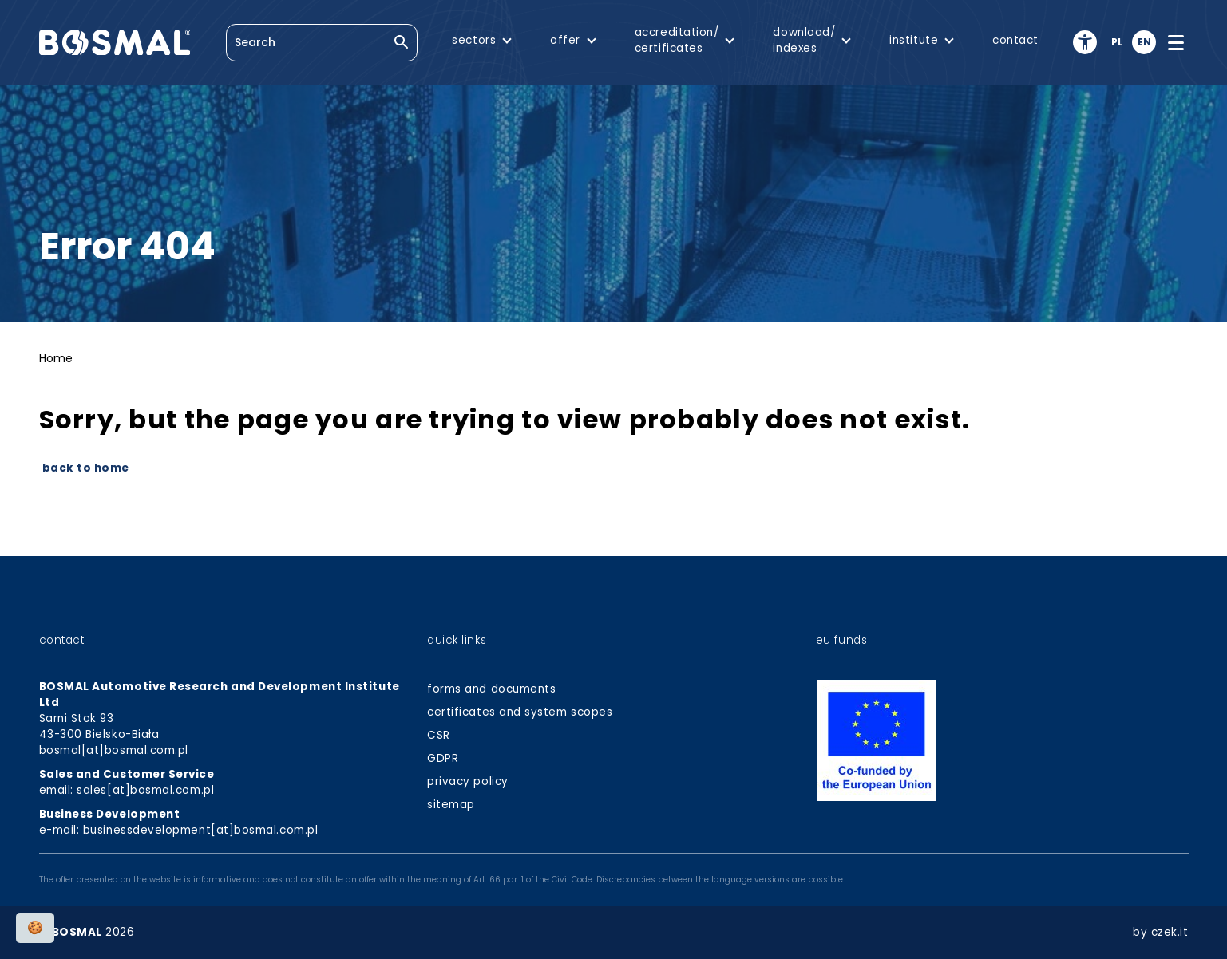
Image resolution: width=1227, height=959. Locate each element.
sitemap (451, 804)
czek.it (1170, 932)
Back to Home (85, 468)
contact (1015, 40)
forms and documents (491, 689)
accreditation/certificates (677, 40)
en (1145, 42)
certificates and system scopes (519, 712)
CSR (438, 735)
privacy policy (468, 781)
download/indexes (804, 40)
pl (1117, 42)
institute (913, 40)
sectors (474, 40)
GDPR (442, 758)
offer (565, 40)
